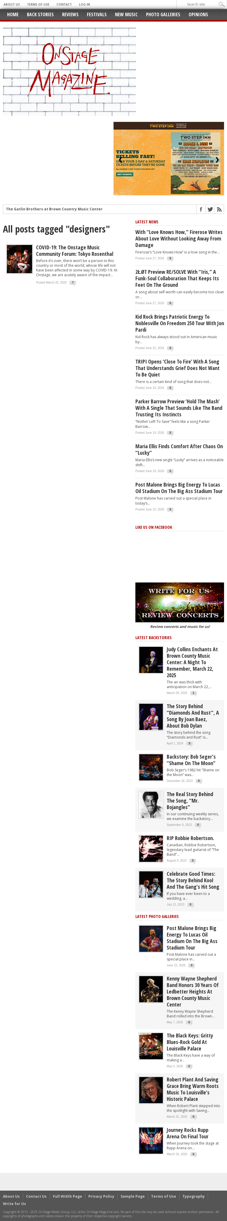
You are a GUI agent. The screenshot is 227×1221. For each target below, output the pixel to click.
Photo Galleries (163, 14)
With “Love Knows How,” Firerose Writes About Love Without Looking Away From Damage (179, 238)
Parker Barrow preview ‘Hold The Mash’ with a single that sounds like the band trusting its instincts (178, 408)
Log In (84, 4)
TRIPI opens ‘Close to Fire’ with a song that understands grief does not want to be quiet (177, 368)
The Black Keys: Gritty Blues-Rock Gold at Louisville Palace (190, 1042)
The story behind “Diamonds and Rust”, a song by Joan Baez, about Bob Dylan (193, 716)
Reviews (70, 14)
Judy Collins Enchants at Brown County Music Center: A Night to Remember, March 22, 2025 (192, 662)
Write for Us (14, 1203)
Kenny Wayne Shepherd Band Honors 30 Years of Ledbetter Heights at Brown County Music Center (193, 991)
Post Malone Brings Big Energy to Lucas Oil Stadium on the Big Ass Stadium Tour (179, 487)
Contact (64, 4)
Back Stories (40, 14)
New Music (126, 14)
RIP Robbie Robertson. (190, 838)
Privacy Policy (101, 1196)
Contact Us (36, 1196)
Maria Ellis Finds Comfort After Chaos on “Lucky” (179, 449)
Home (13, 14)
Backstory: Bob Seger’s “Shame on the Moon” (191, 759)
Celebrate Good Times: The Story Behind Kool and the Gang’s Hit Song (193, 880)
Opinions (198, 14)
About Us (12, 4)
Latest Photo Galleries (157, 916)
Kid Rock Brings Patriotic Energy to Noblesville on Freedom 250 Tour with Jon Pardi (179, 323)
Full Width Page (67, 1196)
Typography (193, 1196)
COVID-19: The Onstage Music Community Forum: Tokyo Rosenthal (74, 250)
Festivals (97, 14)
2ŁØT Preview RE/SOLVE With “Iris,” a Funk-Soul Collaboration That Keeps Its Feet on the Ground (177, 278)
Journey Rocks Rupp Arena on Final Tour (187, 1133)
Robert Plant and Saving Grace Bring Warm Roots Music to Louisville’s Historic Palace (193, 1089)
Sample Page (133, 1196)
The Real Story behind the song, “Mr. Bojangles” (190, 800)
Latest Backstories (153, 637)
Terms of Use (38, 4)
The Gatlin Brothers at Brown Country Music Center (54, 209)
